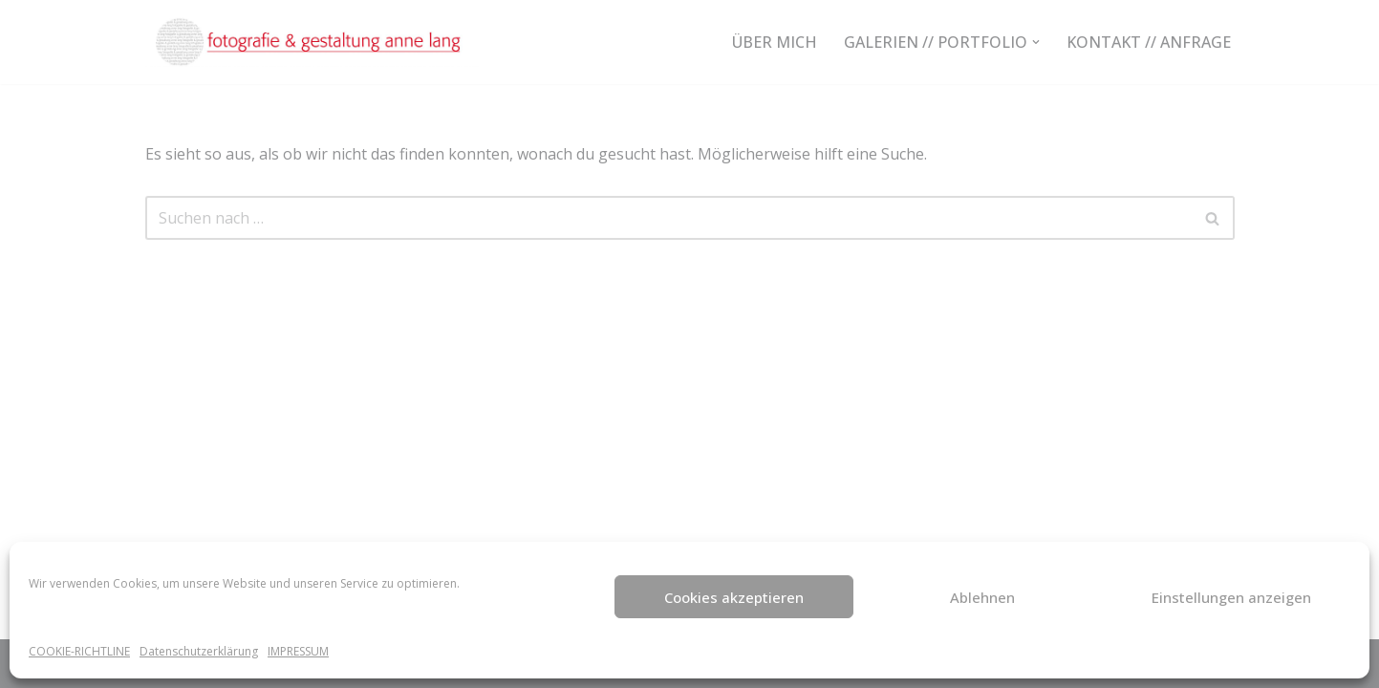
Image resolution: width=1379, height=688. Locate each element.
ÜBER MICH (774, 42)
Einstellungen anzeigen (1231, 597)
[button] (1036, 42)
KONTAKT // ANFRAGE (1149, 42)
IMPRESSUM (298, 651)
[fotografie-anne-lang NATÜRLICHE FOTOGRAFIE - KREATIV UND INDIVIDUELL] (312, 42)
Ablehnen (982, 597)
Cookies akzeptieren (734, 597)
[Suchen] (668, 218)
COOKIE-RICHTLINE (79, 651)
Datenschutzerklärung (199, 651)
